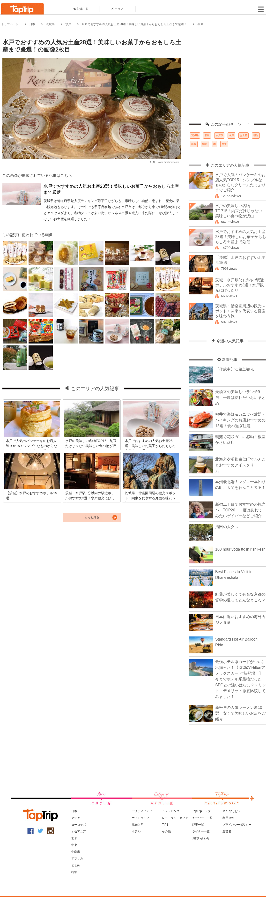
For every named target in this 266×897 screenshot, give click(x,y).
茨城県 (50, 24)
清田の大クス (226, 527)
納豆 (204, 144)
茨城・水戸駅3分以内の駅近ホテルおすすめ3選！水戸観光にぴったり (239, 285)
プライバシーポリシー (236, 824)
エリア (117, 9)
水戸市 (219, 135)
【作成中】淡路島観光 (234, 369)
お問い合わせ (201, 838)
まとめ (75, 865)
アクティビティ (142, 811)
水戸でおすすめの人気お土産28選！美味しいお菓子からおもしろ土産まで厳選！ (134, 24)
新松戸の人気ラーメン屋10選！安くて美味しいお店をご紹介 (240, 713)
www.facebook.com (168, 162)
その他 (166, 831)
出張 (193, 144)
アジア (75, 818)
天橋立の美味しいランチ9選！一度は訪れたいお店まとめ (240, 397)
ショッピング (170, 811)
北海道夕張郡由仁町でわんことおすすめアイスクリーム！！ (240, 465)
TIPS (165, 824)
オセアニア (78, 831)
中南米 (75, 851)
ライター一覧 (201, 831)
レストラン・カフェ (175, 818)
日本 (32, 24)
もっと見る (92, 517)
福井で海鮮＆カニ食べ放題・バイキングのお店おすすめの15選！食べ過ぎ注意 (240, 420)
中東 (74, 845)
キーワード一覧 (202, 818)
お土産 (243, 135)
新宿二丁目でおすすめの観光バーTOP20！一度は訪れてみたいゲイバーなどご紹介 (240, 510)
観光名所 (137, 824)
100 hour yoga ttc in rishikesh (240, 549)
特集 (74, 872)
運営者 (226, 831)
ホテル (136, 831)
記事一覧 (81, 9)
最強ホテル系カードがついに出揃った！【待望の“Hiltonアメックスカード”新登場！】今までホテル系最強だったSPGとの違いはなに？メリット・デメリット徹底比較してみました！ (240, 679)
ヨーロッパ (78, 824)
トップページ (10, 24)
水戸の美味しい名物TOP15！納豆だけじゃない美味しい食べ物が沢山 (238, 211)
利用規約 (228, 818)
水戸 (68, 24)
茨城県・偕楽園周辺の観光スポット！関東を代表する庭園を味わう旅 (240, 311)
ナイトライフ (140, 818)
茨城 (207, 135)
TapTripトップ (201, 811)
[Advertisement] (45, 76)
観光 (255, 135)
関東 (224, 144)
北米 (74, 838)
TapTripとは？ (231, 811)
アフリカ (77, 858)
